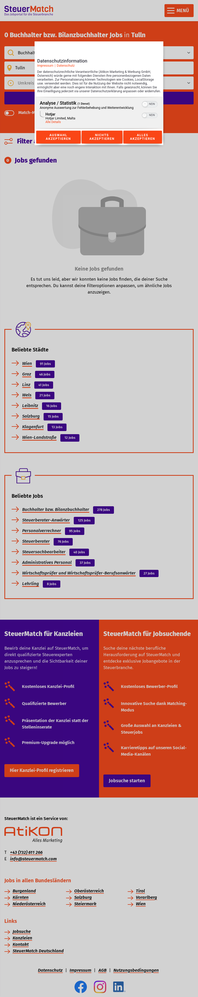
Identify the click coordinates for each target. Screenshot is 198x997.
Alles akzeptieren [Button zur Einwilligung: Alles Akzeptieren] (142, 143)
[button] (145, 109)
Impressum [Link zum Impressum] (45, 67)
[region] (99, 118)
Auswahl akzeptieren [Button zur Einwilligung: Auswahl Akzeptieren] (58, 143)
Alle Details (53, 127)
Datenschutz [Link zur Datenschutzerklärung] (66, 67)
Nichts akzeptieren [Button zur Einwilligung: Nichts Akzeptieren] (101, 143)
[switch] (150, 109)
